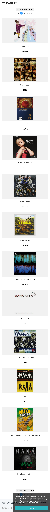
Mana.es (11, 3)
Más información (34, 503)
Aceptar (31, 508)
